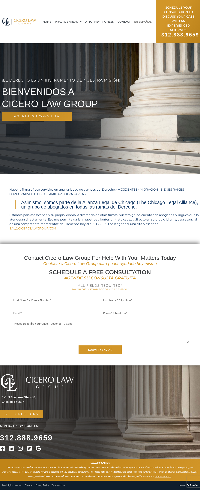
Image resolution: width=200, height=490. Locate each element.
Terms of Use (58, 485)
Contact (124, 21)
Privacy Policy (42, 485)
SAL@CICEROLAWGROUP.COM (32, 228)
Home (47, 21)
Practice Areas (68, 22)
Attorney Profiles (99, 21)
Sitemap (29, 485)
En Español (142, 21)
